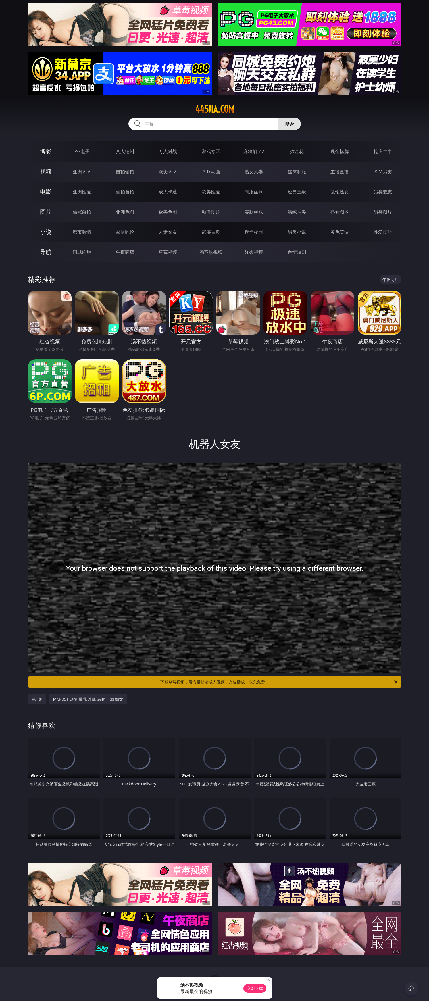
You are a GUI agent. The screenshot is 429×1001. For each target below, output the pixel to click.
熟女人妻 (254, 171)
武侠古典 (211, 232)
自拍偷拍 (125, 171)
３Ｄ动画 (211, 171)
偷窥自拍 (82, 212)
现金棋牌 (339, 151)
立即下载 (255, 988)
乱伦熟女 (339, 192)
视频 (45, 171)
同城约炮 (82, 252)
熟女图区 (339, 212)
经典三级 (297, 192)
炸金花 (297, 151)
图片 (45, 212)
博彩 (45, 151)
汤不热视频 (210, 252)
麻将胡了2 (253, 151)
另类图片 (383, 212)
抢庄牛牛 (383, 151)
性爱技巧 (383, 232)
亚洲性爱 (82, 192)
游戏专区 (211, 151)
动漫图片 (211, 212)
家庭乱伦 (125, 232)
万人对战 (168, 151)
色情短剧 (297, 252)
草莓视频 (168, 252)
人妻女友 (168, 232)
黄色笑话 (339, 232)
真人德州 (125, 151)
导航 (45, 252)
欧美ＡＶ (168, 171)
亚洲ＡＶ (82, 171)
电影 (45, 191)
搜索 (289, 124)
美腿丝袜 (254, 212)
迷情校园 (254, 232)
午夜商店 (125, 252)
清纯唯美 (297, 212)
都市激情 (82, 232)
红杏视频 (254, 252)
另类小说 (297, 232)
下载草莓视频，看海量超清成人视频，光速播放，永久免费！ (279, 682)
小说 (45, 232)
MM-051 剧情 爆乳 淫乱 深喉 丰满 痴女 (88, 699)
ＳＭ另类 (383, 171)
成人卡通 (168, 192)
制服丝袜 (254, 192)
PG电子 (82, 151)
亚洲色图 (125, 212)
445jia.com (214, 109)
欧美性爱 (211, 192)
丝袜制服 (297, 171)
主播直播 (339, 171)
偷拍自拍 (125, 192)
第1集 (37, 699)
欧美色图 (168, 212)
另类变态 (383, 192)
